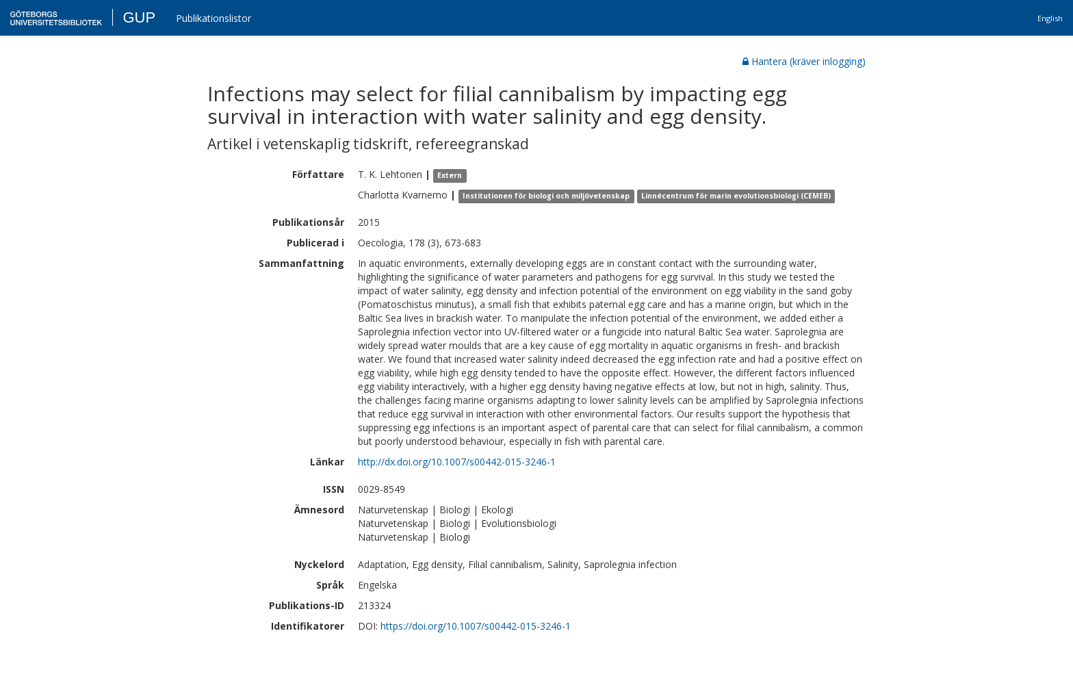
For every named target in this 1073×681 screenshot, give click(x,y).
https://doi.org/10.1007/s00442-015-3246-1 (475, 625)
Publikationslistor (213, 18)
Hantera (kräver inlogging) (804, 61)
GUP (138, 17)
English (1050, 18)
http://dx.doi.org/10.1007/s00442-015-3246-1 (457, 461)
